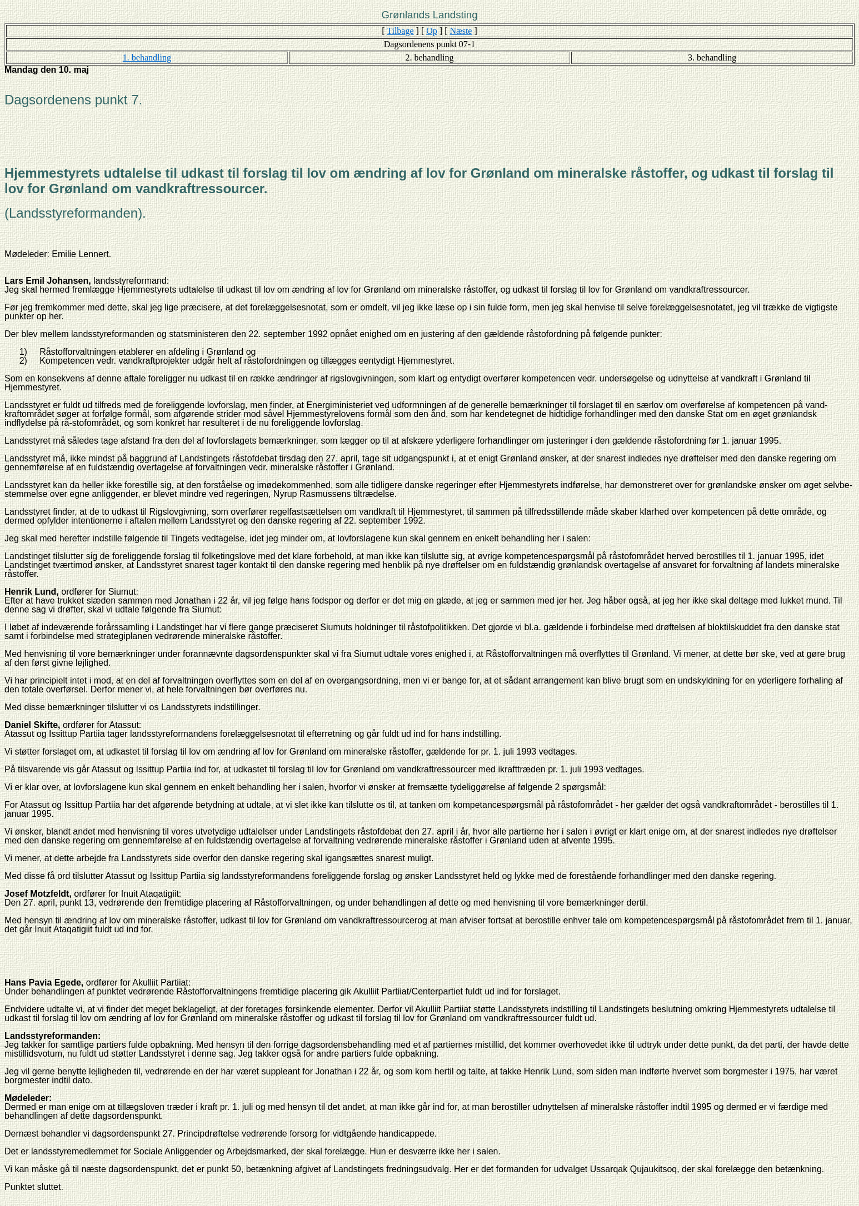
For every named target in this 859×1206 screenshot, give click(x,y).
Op (431, 31)
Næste (461, 31)
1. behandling (147, 57)
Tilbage (400, 31)
